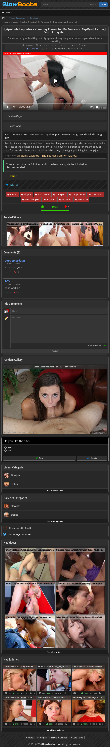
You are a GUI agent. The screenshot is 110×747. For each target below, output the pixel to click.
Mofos (14, 184)
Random (61, 49)
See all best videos (55, 652)
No (9, 451)
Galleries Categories (15, 498)
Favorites (34, 49)
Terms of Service (59, 737)
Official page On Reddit (19, 528)
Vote (41, 458)
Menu (9, 12)
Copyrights (42, 737)
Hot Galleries (11, 659)
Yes (9, 448)
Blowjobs (29, 45)
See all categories (55, 491)
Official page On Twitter (19, 534)
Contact (30, 737)
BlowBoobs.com (51, 744)
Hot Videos (10, 543)
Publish (55, 351)
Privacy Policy (76, 737)
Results (94, 458)
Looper (48, 49)
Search (103, 4)
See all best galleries (55, 730)
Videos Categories (14, 467)
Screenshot (76, 49)
